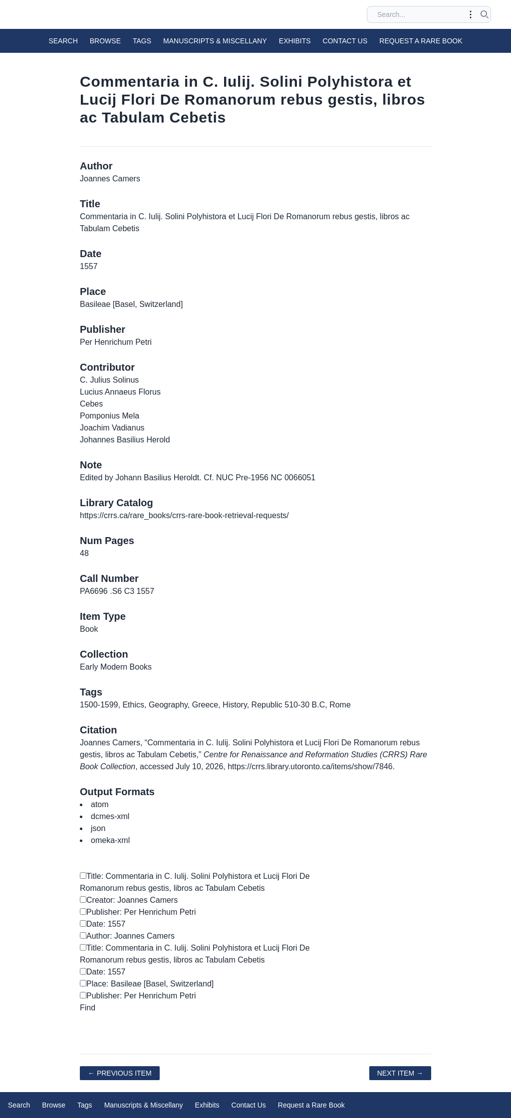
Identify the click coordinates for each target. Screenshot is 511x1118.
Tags (142, 41)
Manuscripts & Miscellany (215, 41)
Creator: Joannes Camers (129, 900)
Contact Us (345, 41)
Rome (340, 704)
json (98, 828)
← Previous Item (120, 1073)
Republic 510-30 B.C (288, 704)
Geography (168, 704)
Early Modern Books (116, 667)
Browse (105, 41)
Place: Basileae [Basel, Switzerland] (147, 983)
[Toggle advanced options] (471, 14)
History (235, 704)
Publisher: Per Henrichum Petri (138, 912)
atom (100, 804)
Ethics (133, 704)
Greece (205, 704)
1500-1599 (99, 704)
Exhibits (295, 41)
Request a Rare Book (420, 41)
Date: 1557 (102, 924)
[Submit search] (485, 14)
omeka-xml (110, 840)
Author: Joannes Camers (127, 936)
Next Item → (400, 1073)
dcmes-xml (110, 816)
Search (62, 41)
